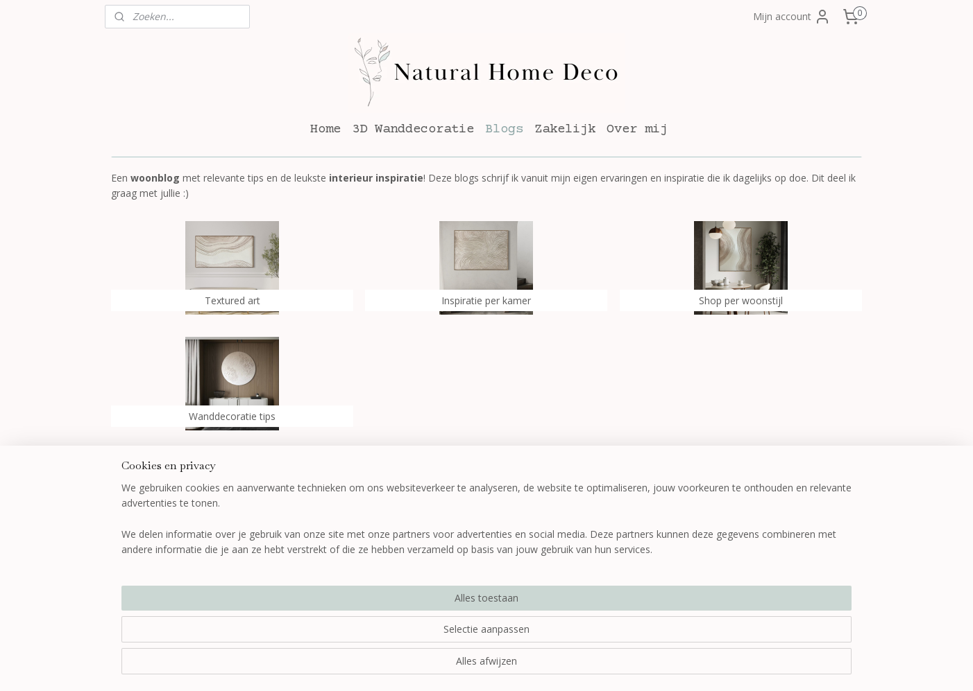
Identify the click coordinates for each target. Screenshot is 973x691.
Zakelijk (564, 129)
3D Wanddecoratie (413, 129)
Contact (586, 532)
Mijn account (792, 16)
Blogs (504, 129)
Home (325, 129)
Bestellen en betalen (309, 516)
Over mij (637, 129)
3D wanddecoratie (457, 516)
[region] (395, 636)
